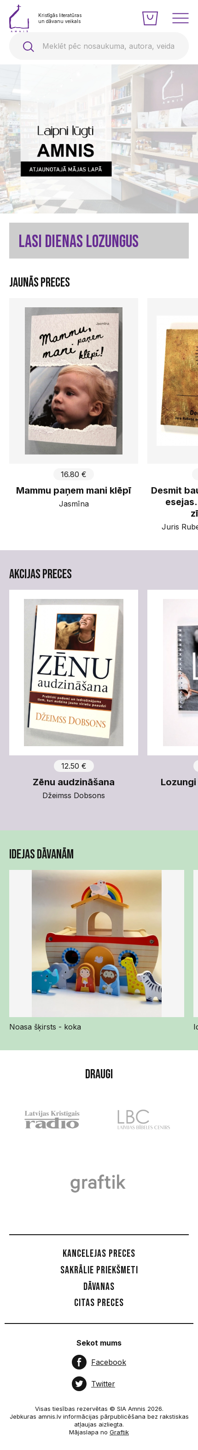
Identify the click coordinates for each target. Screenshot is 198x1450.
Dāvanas (99, 1287)
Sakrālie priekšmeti (99, 1271)
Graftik (119, 1432)
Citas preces (99, 1303)
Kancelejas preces (99, 1254)
